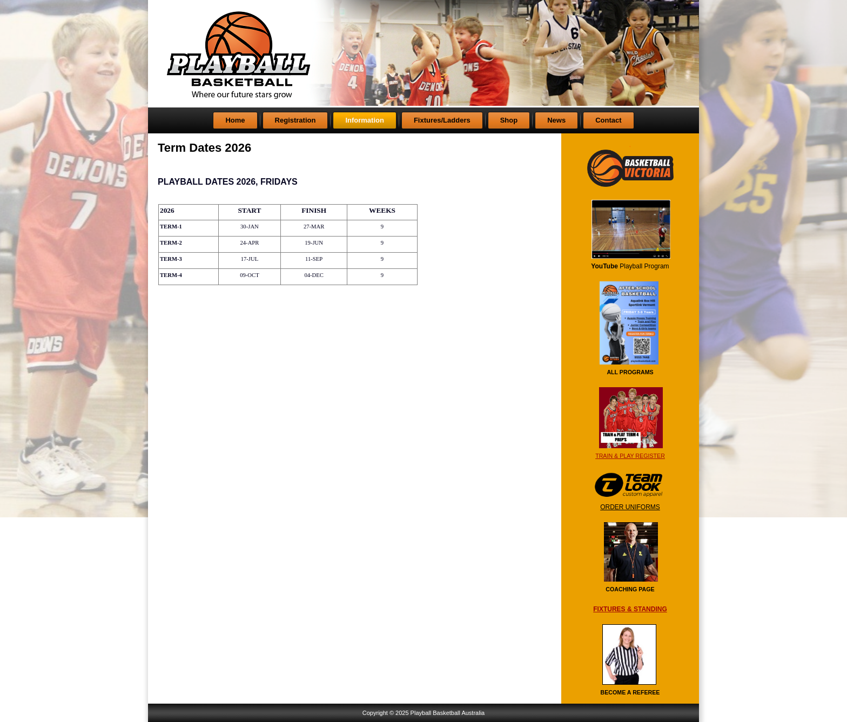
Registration (295, 120)
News (556, 120)
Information (364, 120)
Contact (608, 120)
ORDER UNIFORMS (630, 507)
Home (235, 120)
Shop (509, 120)
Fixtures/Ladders (442, 120)
